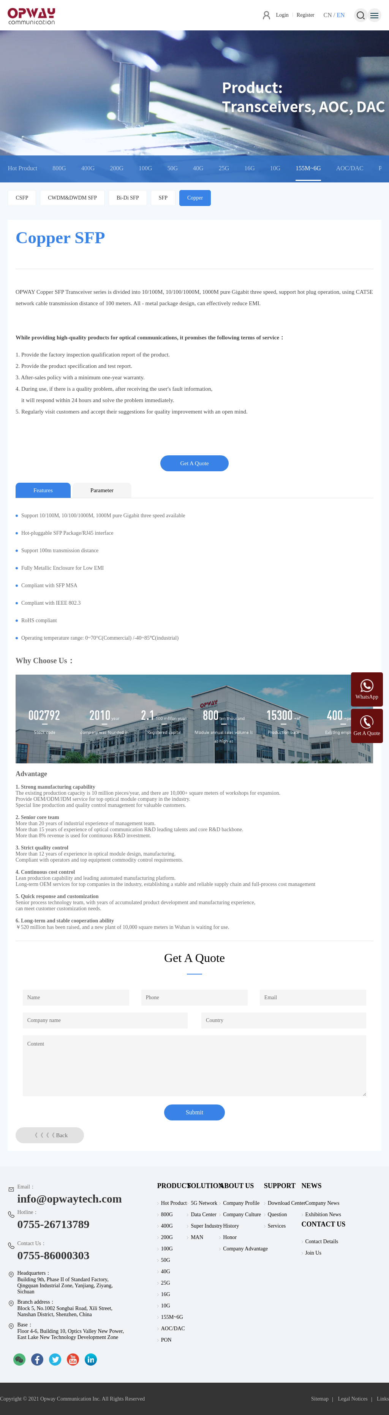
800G (59, 168)
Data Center (203, 1214)
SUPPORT (280, 1186)
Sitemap (320, 1399)
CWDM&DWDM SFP (72, 198)
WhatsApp (367, 697)
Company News (322, 1203)
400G (88, 168)
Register (306, 15)
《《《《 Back (50, 1135)
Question (277, 1214)
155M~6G (308, 168)
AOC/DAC (350, 168)
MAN (197, 1237)
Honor (230, 1237)
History (231, 1226)
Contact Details (321, 1241)
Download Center (286, 1203)
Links (383, 1399)
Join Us (313, 1253)
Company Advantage (245, 1249)
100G (145, 168)
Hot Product (22, 168)
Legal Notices (352, 1399)
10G (275, 168)
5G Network (204, 1203)
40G (198, 168)
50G (173, 168)
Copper (195, 198)
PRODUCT (174, 1186)
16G (249, 168)
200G (116, 168)
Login (282, 15)
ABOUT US (236, 1186)
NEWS (312, 1186)
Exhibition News (323, 1214)
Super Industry (206, 1226)
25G (224, 168)
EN (341, 15)
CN (328, 15)
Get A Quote (194, 463)
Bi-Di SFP (128, 198)
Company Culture (242, 1214)
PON (166, 1340)
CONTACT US (324, 1224)
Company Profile (241, 1203)
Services (277, 1226)
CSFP (22, 198)
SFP (163, 198)
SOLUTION (205, 1186)
